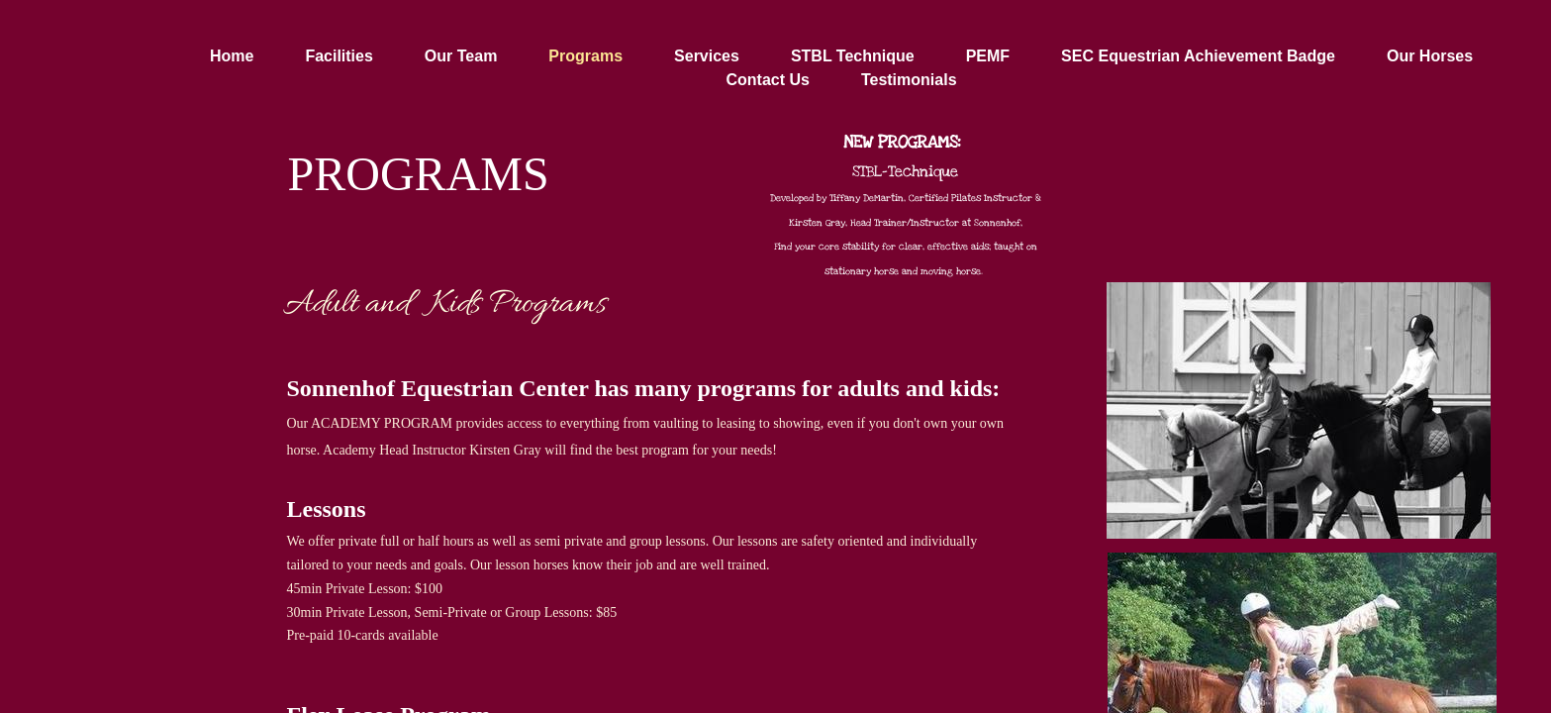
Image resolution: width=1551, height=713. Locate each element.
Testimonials (909, 79)
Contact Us (767, 79)
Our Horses (1430, 56)
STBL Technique (853, 56)
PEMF (988, 56)
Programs (585, 56)
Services (706, 56)
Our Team (461, 56)
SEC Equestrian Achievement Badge (1198, 56)
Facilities (338, 56)
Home (231, 56)
